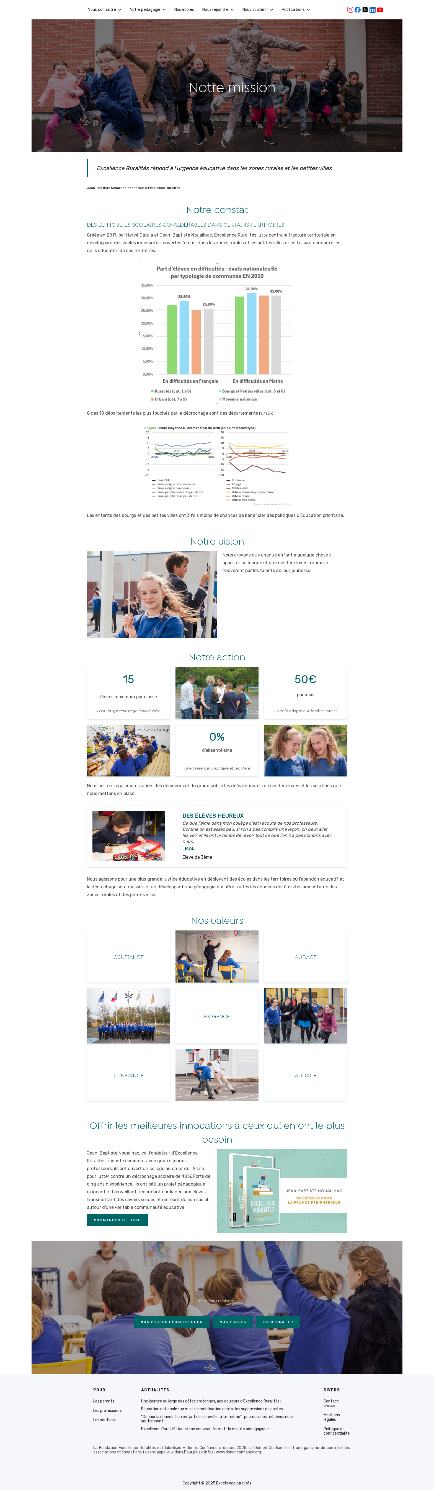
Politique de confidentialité (337, 1431)
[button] (104, 10)
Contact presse (331, 1403)
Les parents (103, 1401)
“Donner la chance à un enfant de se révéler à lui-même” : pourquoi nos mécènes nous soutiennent (217, 1419)
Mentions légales (332, 1417)
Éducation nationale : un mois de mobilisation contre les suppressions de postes (212, 1409)
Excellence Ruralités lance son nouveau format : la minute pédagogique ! (205, 1429)
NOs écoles (232, 1322)
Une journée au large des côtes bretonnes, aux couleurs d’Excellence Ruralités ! (211, 1401)
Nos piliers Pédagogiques (172, 1322)
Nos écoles (184, 9)
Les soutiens (104, 1420)
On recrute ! (278, 1322)
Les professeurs (107, 1411)
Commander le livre (117, 1220)
